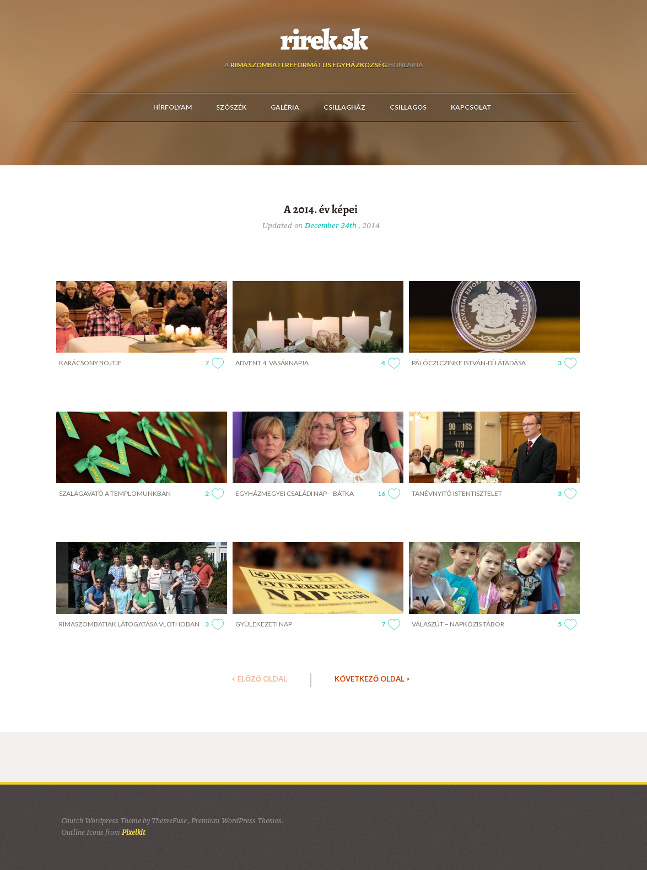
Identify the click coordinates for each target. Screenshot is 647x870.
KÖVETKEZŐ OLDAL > (372, 678)
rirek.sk (324, 40)
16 (381, 493)
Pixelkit (133, 832)
